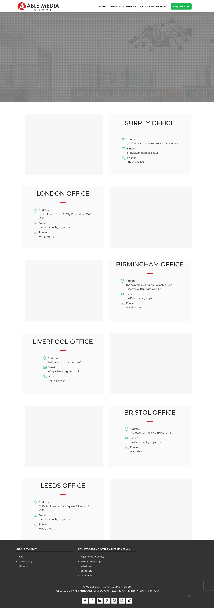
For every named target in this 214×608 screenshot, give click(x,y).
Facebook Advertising (91, 561)
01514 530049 (56, 380)
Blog (21, 557)
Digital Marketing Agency (92, 557)
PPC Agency (86, 571)
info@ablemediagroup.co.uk (143, 152)
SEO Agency (86, 575)
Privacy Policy (25, 561)
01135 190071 (47, 528)
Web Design (86, 566)
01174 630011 (137, 451)
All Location (24, 566)
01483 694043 (135, 161)
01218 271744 (133, 307)
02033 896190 (47, 236)
